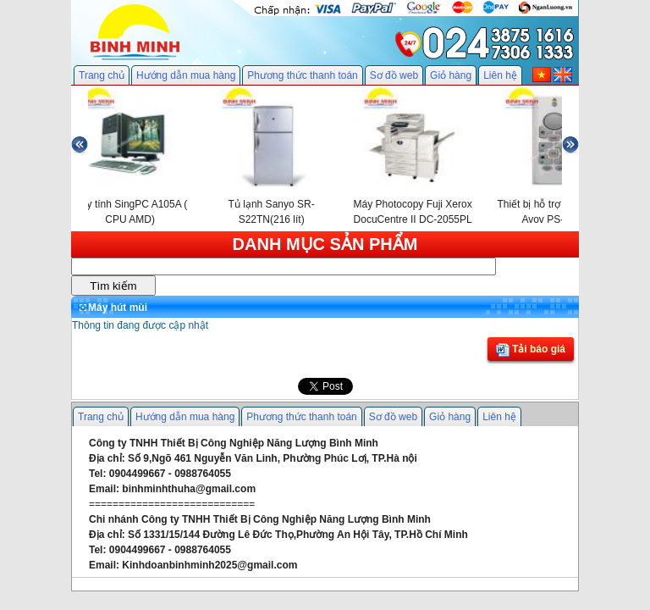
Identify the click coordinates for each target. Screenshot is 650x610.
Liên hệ (500, 75)
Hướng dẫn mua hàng (185, 75)
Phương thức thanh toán (302, 75)
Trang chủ (101, 75)
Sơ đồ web (394, 75)
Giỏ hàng (450, 75)
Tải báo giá (530, 350)
